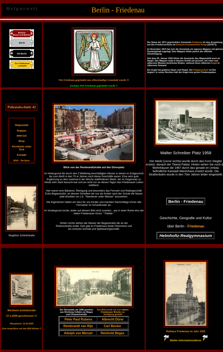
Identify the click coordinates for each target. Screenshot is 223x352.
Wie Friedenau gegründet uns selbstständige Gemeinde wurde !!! (94, 79)
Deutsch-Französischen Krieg (191, 44)
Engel (214, 63)
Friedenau (197, 42)
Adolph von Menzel (78, 333)
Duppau (21, 130)
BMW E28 (21, 136)
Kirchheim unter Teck (21, 148)
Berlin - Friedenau (185, 201)
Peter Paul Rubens (78, 319)
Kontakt (21, 154)
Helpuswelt (21, 125)
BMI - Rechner (21, 160)
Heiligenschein (201, 70)
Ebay (22, 141)
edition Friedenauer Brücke (115, 310)
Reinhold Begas (112, 333)
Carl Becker (112, 326)
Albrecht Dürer (113, 319)
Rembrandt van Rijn (78, 326)
